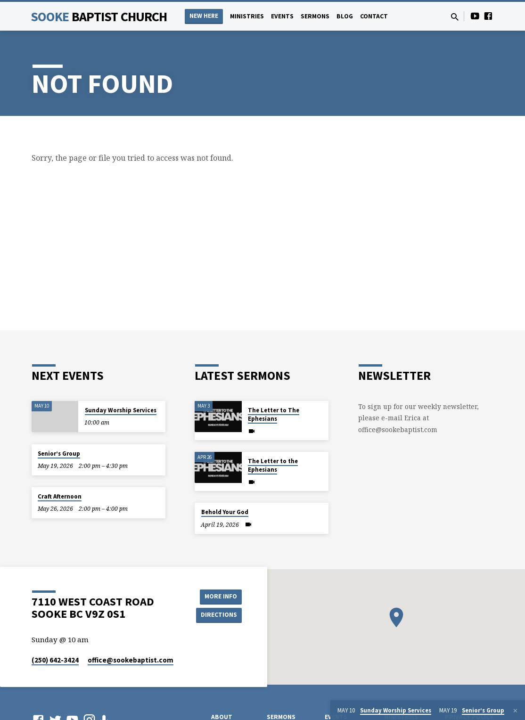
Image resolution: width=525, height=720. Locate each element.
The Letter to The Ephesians (273, 414)
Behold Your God (224, 512)
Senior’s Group (59, 454)
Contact (374, 16)
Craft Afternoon (60, 496)
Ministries (247, 16)
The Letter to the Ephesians (273, 465)
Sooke (99, 16)
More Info (218, 596)
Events (282, 16)
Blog (344, 16)
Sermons (315, 16)
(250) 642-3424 (55, 659)
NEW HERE (203, 16)
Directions (218, 615)
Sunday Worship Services (120, 410)
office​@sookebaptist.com (130, 659)
